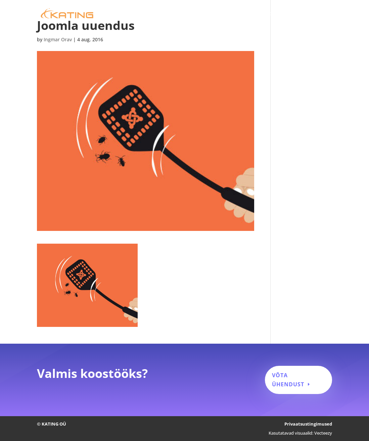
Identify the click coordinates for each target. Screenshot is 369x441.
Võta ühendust (288, 380)
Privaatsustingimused (308, 424)
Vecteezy (323, 433)
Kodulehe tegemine (174, 13)
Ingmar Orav (58, 39)
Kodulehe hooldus (226, 13)
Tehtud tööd (270, 13)
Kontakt (323, 13)
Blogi (299, 13)
